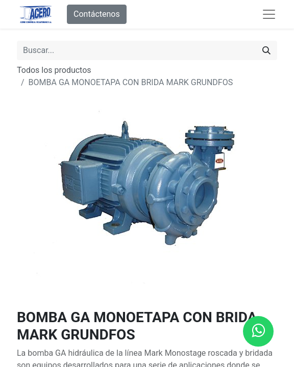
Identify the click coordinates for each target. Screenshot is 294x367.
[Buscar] (266, 50)
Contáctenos (97, 14)
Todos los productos (54, 70)
